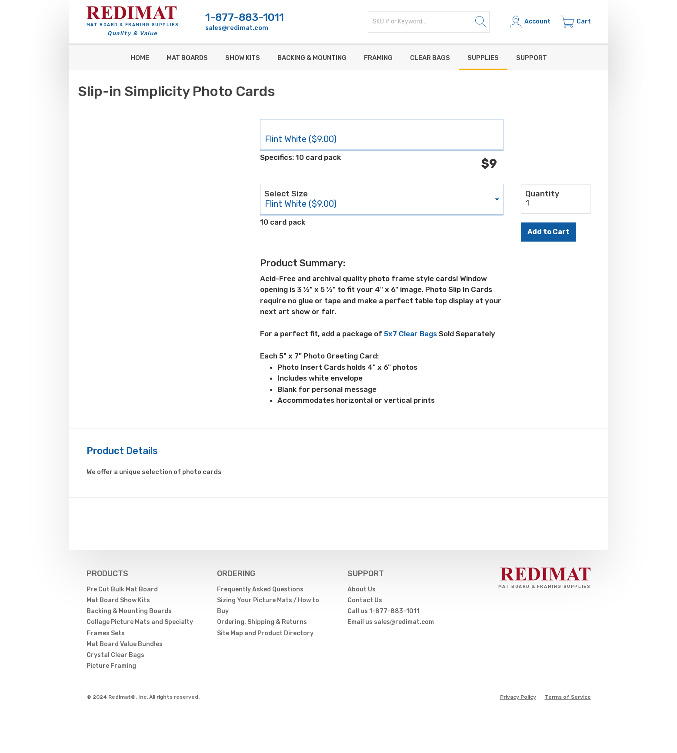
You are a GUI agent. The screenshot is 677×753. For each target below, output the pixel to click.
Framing (378, 58)
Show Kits (242, 58)
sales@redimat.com (236, 28)
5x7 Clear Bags (410, 333)
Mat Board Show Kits (118, 600)
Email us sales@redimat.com (390, 622)
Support (531, 58)
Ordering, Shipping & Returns (262, 622)
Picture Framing (111, 666)
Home (139, 58)
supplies (483, 58)
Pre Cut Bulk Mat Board (122, 589)
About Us (361, 589)
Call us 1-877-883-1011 (383, 611)
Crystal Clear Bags (115, 655)
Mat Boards (187, 58)
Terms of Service (568, 697)
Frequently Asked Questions (260, 589)
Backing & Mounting (312, 58)
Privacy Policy (518, 697)
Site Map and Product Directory (265, 633)
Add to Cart (548, 232)
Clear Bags (430, 58)
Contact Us (364, 600)
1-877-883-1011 (244, 17)
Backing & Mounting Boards (129, 611)
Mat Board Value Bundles (125, 644)
